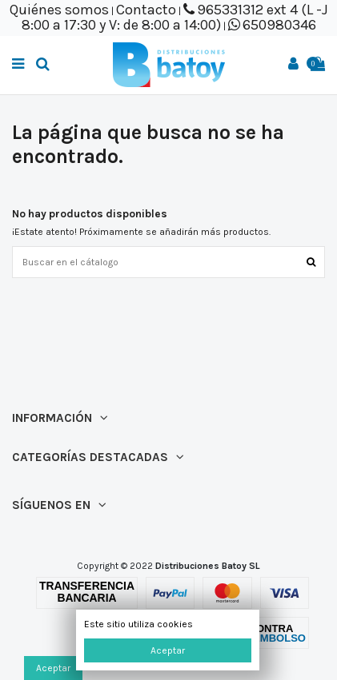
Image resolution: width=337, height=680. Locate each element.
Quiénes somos (59, 9)
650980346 (279, 25)
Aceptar (167, 650)
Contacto (146, 9)
